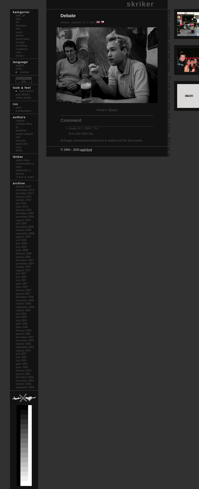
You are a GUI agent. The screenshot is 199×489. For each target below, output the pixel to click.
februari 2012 (24, 196)
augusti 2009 (23, 220)
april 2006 (22, 323)
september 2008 (25, 233)
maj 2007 (21, 280)
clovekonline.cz (25, 163)
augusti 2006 (23, 310)
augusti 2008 (23, 236)
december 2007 (25, 260)
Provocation (23, 38)
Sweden (20, 42)
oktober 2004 (23, 383)
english (20, 65)
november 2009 (25, 216)
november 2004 (25, 380)
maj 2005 (21, 360)
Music (19, 32)
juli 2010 (21, 203)
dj (17, 127)
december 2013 (25, 193)
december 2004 (25, 377)
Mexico (20, 55)
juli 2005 (21, 353)
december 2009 (25, 213)
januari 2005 (23, 373)
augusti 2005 (23, 350)
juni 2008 (21, 243)
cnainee (20, 120)
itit (17, 22)
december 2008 (25, 226)
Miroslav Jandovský (22, 142)
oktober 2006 (23, 303)
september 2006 (25, 307)
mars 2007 (22, 286)
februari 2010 (24, 210)
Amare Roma (23, 160)
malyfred (86, 149)
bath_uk (20, 15)
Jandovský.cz (23, 170)
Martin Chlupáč (24, 133)
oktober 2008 (23, 230)
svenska (24, 72)
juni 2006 (21, 316)
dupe (18, 166)
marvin (20, 173)
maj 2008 (21, 246)
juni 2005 (21, 357)
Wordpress (22, 49)
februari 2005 (24, 370)
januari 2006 (23, 333)
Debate (68, 15)
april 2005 (22, 363)
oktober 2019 (23, 186)
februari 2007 (24, 290)
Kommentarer (23, 110)
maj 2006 (21, 320)
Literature (21, 25)
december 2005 (25, 337)
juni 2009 (21, 223)
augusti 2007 (23, 270)
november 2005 (25, 340)
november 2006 (25, 300)
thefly (19, 150)
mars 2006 (22, 327)
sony (18, 147)
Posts (19, 107)
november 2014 (25, 190)
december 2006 (25, 296)
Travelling (21, 45)
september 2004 (25, 387)
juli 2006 (21, 313)
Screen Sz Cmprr (25, 176)
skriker (140, 4)
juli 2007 (21, 273)
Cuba (18, 52)
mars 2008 (22, 250)
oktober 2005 (23, 343)
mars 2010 (22, 206)
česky (19, 68)
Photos (112, 109)
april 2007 (22, 283)
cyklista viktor (24, 123)
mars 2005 (22, 367)
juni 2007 (21, 276)
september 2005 (25, 347)
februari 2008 (24, 253)
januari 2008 (23, 256)
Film (18, 18)
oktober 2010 (23, 199)
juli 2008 (21, 240)
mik (18, 137)
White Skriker (23, 97)
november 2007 (25, 263)
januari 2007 (23, 293)
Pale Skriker (23, 94)
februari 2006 (24, 330)
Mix (18, 28)
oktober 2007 (23, 266)
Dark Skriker (27, 91)
